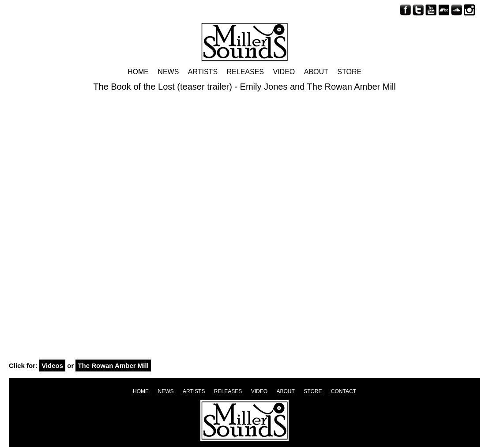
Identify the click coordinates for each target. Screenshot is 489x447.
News (168, 72)
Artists (203, 72)
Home (138, 72)
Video (284, 72)
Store (349, 72)
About (316, 72)
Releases (245, 72)
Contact (343, 391)
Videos (52, 365)
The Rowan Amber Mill (113, 365)
